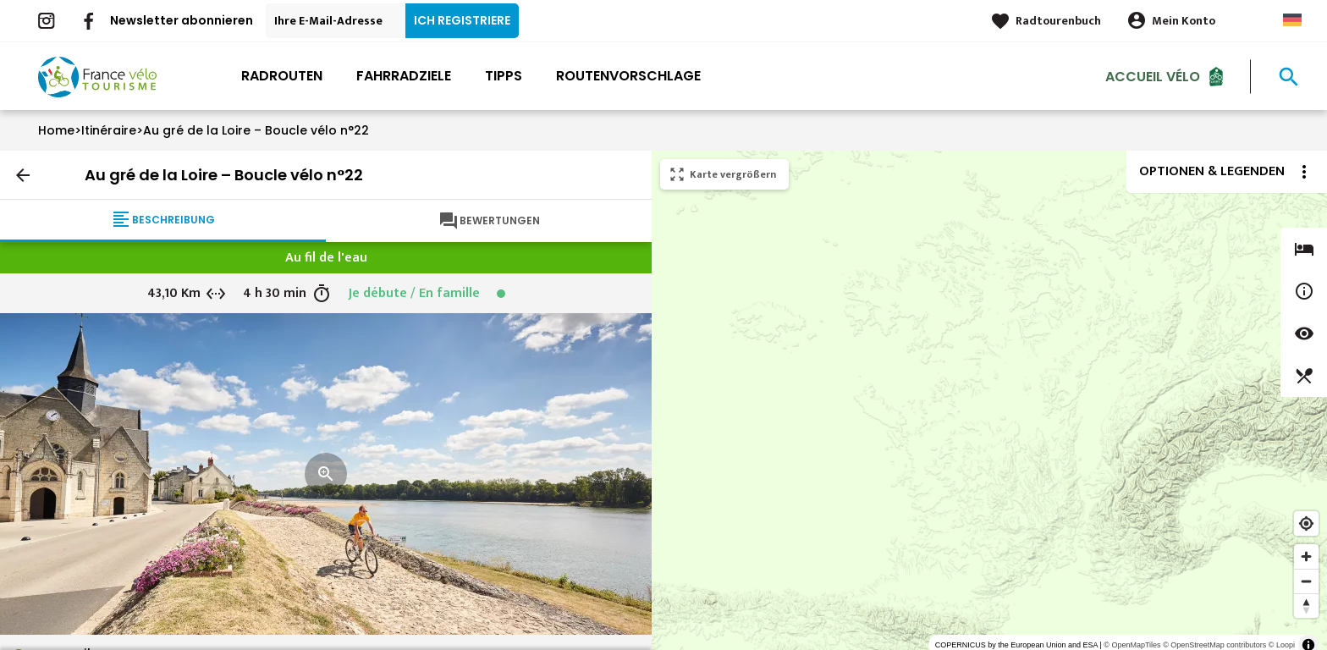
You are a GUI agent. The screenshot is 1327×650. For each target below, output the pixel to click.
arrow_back (23, 175)
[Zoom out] (1306, 581)
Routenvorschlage (628, 75)
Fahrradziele (403, 75)
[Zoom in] (1306, 556)
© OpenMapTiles (1132, 645)
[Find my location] (1306, 523)
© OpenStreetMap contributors (1214, 645)
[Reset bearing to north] (1306, 605)
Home (56, 130)
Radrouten (281, 75)
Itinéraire (108, 130)
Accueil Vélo (1152, 75)
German (1292, 20)
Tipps (503, 75)
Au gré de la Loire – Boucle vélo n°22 (256, 130)
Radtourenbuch (1058, 20)
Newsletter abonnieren (181, 20)
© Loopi (1282, 645)
